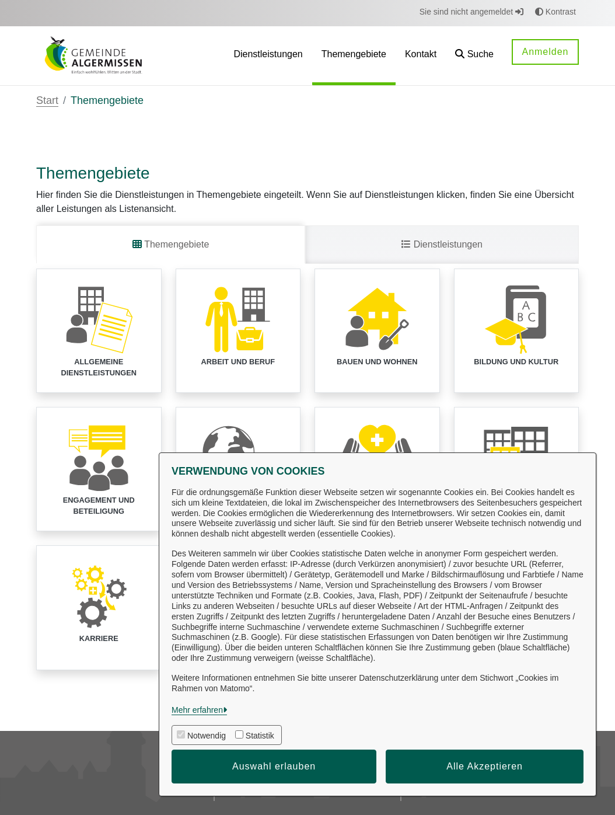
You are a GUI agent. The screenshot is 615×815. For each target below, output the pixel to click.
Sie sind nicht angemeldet (471, 11)
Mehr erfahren (197, 710)
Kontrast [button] (555, 11)
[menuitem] (268, 55)
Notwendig (206, 735)
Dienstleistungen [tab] (442, 244)
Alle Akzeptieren (484, 766)
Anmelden (545, 52)
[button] (474, 55)
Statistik (260, 735)
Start (47, 100)
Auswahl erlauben (274, 766)
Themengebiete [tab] (170, 244)
